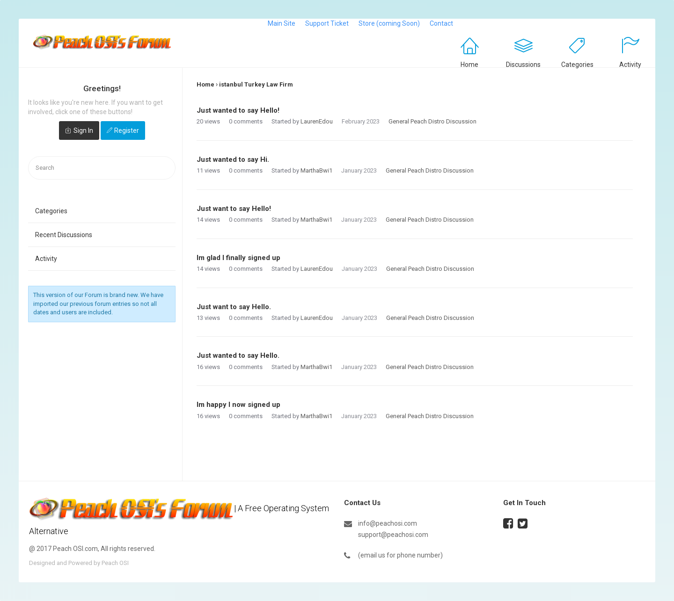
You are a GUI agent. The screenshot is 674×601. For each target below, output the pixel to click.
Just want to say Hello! (234, 208)
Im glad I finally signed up (238, 257)
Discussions (523, 64)
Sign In (83, 130)
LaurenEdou (316, 121)
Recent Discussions (63, 235)
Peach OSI (115, 562)
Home (469, 64)
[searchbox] (102, 168)
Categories (577, 64)
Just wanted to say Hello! (238, 110)
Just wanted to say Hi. (233, 159)
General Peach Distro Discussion (432, 121)
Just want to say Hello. (234, 307)
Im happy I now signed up (238, 404)
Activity (630, 64)
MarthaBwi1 (316, 170)
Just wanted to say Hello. (238, 355)
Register (126, 130)
